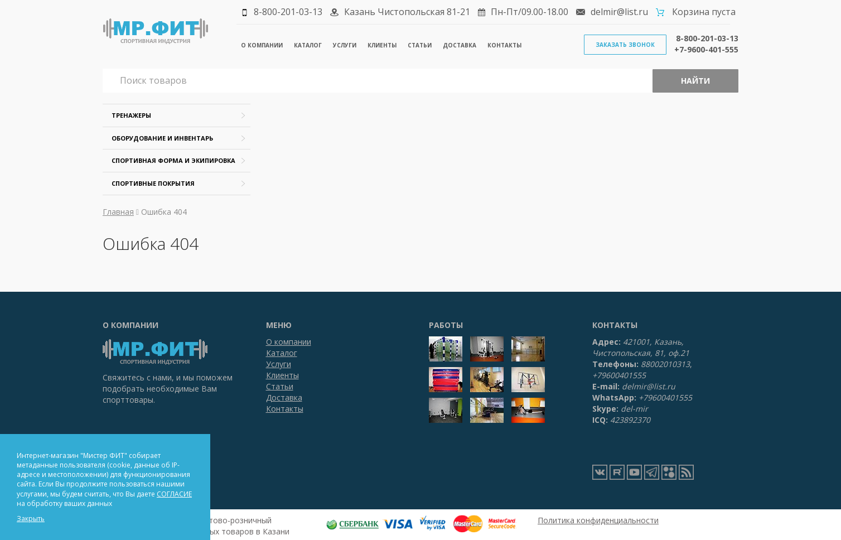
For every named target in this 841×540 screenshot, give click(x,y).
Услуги (344, 45)
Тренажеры (131, 115)
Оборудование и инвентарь (162, 138)
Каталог (308, 45)
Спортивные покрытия (153, 183)
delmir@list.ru (619, 12)
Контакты (504, 45)
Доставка (459, 45)
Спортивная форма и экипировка (173, 160)
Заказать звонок (625, 45)
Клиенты (382, 45)
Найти (695, 80)
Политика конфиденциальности (598, 520)
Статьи (420, 45)
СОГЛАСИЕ (174, 494)
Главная (118, 211)
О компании (262, 45)
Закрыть (31, 518)
